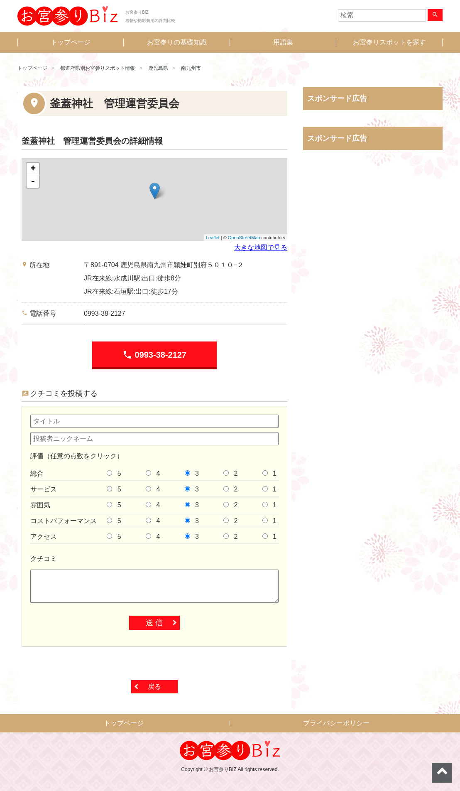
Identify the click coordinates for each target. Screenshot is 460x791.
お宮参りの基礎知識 (177, 42)
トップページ (71, 42)
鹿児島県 (158, 68)
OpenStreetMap (244, 237)
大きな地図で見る (260, 247)
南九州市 (191, 68)
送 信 (154, 623)
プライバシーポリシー (336, 723)
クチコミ (43, 558)
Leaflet (213, 237)
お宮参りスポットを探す (389, 42)
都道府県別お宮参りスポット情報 (97, 68)
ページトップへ (442, 773)
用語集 (283, 42)
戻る (154, 686)
